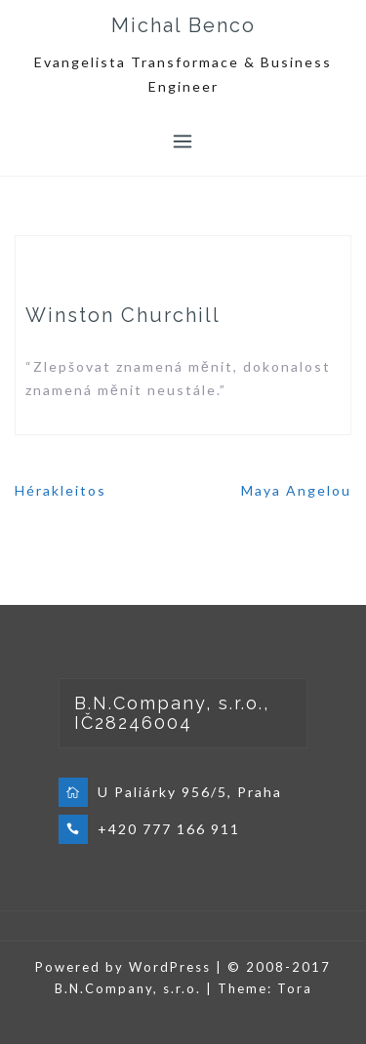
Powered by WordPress (123, 967)
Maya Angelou (296, 490)
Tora (294, 988)
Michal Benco (183, 25)
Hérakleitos (60, 490)
